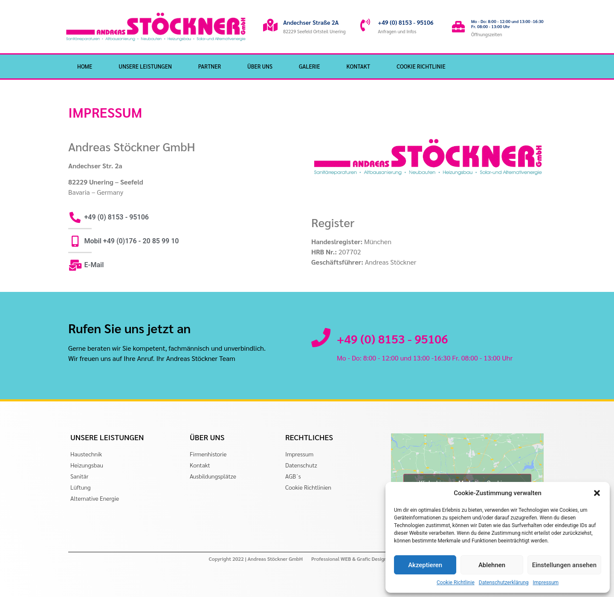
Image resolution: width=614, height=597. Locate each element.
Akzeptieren (425, 565)
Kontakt (358, 66)
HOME (84, 66)
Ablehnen (491, 565)
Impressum (546, 582)
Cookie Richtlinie (456, 582)
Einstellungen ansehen (564, 565)
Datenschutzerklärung (504, 582)
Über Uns (259, 66)
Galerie (309, 66)
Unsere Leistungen (145, 66)
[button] (597, 493)
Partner (209, 66)
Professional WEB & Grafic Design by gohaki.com (366, 558)
